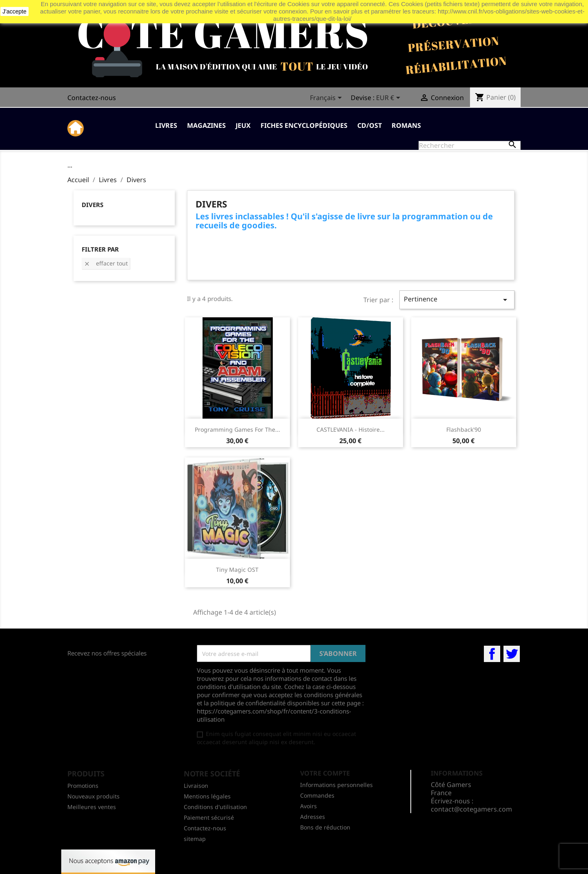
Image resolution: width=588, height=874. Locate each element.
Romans (406, 125)
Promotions (82, 785)
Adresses (312, 816)
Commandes (317, 795)
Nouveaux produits (93, 796)
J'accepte (14, 11)
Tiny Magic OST (237, 569)
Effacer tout (106, 263)
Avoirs (308, 806)
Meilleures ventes (91, 807)
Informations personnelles (336, 785)
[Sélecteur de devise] (389, 98)
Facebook (492, 654)
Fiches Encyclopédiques (304, 125)
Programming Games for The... (237, 429)
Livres (166, 125)
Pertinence (457, 299)
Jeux (243, 125)
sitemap (195, 839)
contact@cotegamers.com (471, 809)
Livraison (196, 785)
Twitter (511, 654)
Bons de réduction (325, 827)
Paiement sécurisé (209, 817)
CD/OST (369, 125)
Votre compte (325, 773)
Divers (92, 205)
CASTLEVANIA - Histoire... (350, 429)
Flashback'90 (463, 429)
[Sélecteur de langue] (327, 98)
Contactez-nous (91, 97)
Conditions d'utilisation (215, 807)
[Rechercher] (470, 145)
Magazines (206, 125)
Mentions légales (207, 796)
